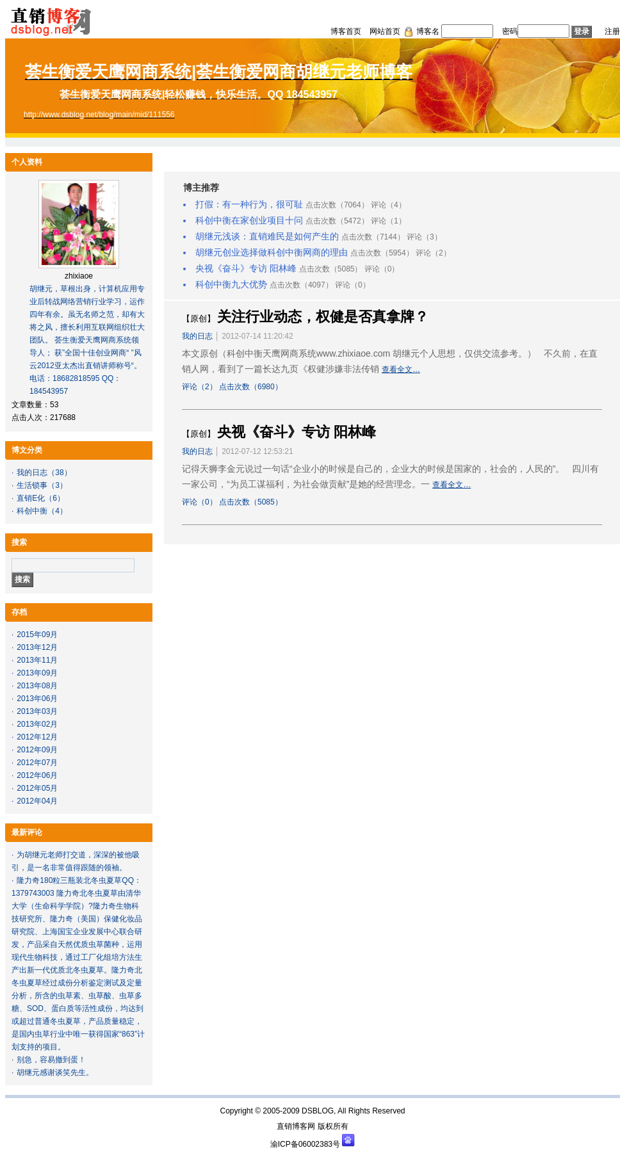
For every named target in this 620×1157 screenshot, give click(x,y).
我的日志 (32, 472)
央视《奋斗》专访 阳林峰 (246, 268)
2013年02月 (37, 724)
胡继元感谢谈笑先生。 (55, 1072)
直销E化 (31, 498)
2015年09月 (37, 634)
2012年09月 (37, 749)
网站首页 (385, 31)
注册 (612, 31)
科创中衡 (32, 510)
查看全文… (401, 369)
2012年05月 (37, 788)
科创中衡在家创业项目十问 (249, 220)
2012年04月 (37, 801)
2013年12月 (37, 647)
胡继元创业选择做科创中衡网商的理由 (271, 252)
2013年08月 (37, 685)
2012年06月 (37, 775)
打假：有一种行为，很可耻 (249, 204)
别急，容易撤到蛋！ (51, 1059)
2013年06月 (37, 698)
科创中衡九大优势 (231, 284)
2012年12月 (37, 736)
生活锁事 (32, 485)
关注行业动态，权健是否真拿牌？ (322, 317)
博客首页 (345, 31)
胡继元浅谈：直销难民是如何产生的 (267, 236)
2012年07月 (37, 762)
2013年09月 (37, 672)
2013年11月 (37, 660)
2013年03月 (37, 711)
